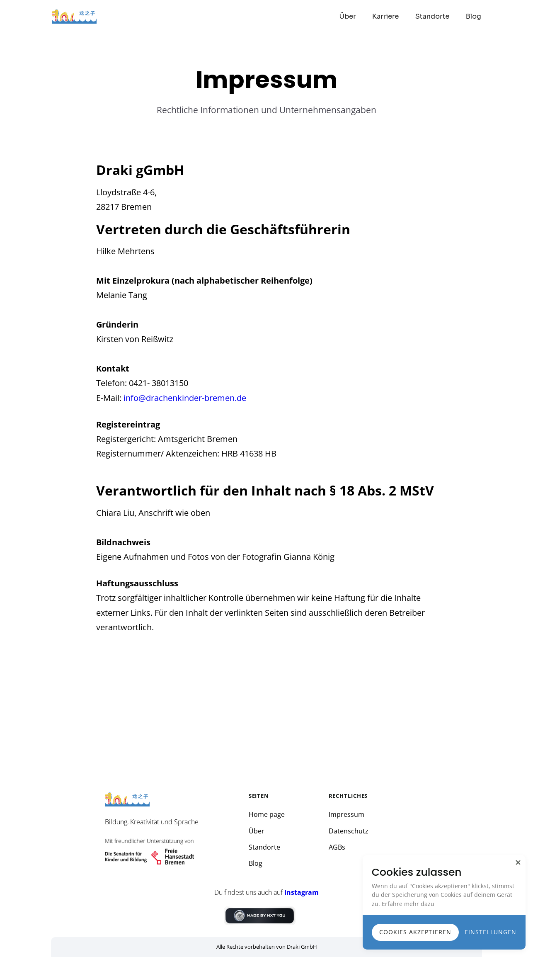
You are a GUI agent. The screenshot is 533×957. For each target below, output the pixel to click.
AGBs (337, 847)
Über (347, 16)
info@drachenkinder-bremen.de (185, 397)
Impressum (346, 814)
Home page (267, 814)
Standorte (432, 16)
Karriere (385, 16)
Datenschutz (348, 831)
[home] (76, 16)
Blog (473, 16)
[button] (518, 862)
